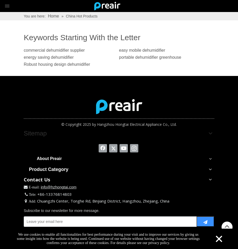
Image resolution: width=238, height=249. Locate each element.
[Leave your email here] (109, 222)
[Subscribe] (205, 221)
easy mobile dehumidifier (142, 50)
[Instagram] (134, 148)
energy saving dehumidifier (49, 57)
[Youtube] (124, 148)
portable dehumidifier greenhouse (150, 57)
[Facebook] (103, 148)
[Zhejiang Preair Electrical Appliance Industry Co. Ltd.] (119, 106)
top (227, 226)
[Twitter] (113, 148)
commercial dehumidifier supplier (54, 50)
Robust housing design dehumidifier (57, 64)
